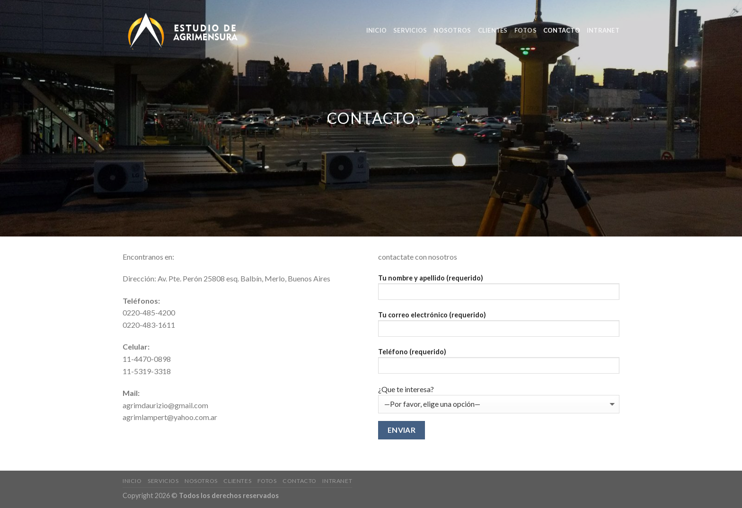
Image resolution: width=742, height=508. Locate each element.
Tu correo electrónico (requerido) (498, 327)
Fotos (525, 30)
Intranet (603, 30)
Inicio (376, 30)
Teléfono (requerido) (498, 364)
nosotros (452, 30)
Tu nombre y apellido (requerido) (498, 290)
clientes (493, 30)
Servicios (410, 30)
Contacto (561, 30)
